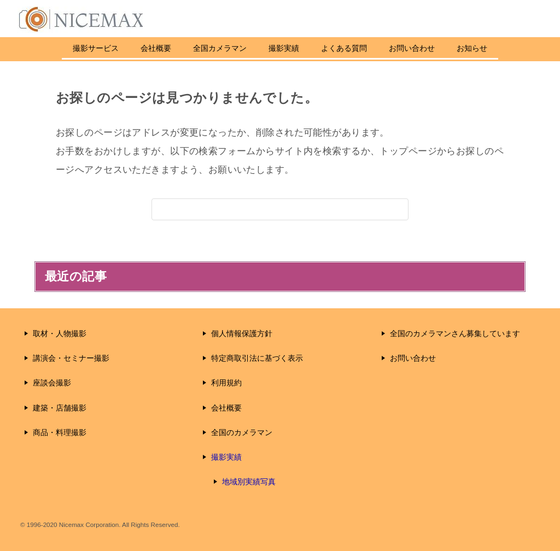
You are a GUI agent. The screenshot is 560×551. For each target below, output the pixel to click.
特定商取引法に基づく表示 (257, 358)
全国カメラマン (220, 48)
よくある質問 (360, 48)
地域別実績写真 (249, 481)
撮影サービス (79, 48)
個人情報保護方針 (241, 333)
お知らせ (488, 48)
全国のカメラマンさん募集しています (455, 333)
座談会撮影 (52, 382)
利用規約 (226, 382)
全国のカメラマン (241, 432)
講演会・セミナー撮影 (71, 358)
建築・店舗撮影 (59, 407)
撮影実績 (284, 48)
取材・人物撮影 (59, 333)
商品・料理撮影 (59, 432)
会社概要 (156, 48)
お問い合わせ (428, 48)
